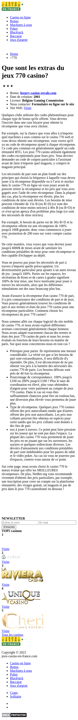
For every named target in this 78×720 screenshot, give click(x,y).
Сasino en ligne (20, 17)
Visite (27, 108)
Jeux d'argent (18, 40)
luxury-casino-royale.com (38, 93)
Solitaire (15, 696)
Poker (14, 28)
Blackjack (16, 32)
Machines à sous (21, 25)
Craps (14, 692)
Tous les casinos (12, 634)
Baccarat (16, 36)
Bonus (14, 21)
